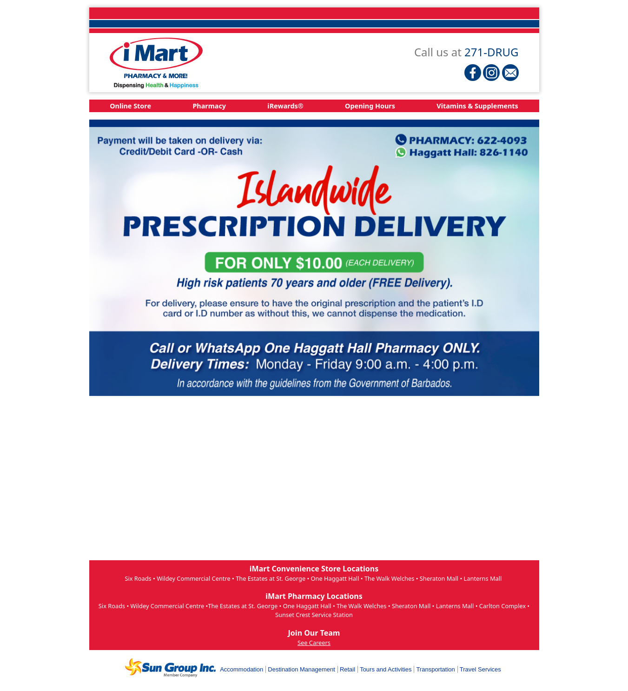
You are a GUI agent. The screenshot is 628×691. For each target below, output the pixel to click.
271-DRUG (491, 52)
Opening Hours (370, 105)
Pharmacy (209, 105)
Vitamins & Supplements (477, 105)
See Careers (314, 642)
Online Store (130, 105)
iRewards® (285, 105)
